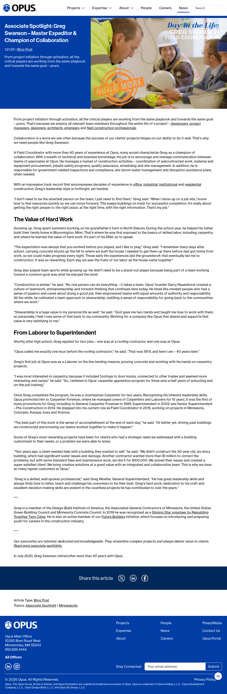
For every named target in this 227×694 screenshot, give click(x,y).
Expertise (102, 8)
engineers (71, 128)
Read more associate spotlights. (38, 546)
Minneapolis (68, 605)
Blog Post (24, 49)
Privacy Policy (205, 679)
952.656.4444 (16, 649)
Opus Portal (211, 638)
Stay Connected (128, 666)
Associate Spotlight (41, 605)
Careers (165, 8)
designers (38, 128)
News (183, 8)
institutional (168, 184)
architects (55, 128)
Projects (76, 8)
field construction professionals (111, 128)
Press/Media (212, 623)
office (137, 184)
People (146, 8)
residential (193, 184)
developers (179, 123)
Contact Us (211, 631)
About (126, 8)
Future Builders (113, 517)
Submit (213, 666)
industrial (150, 184)
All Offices (13, 657)
